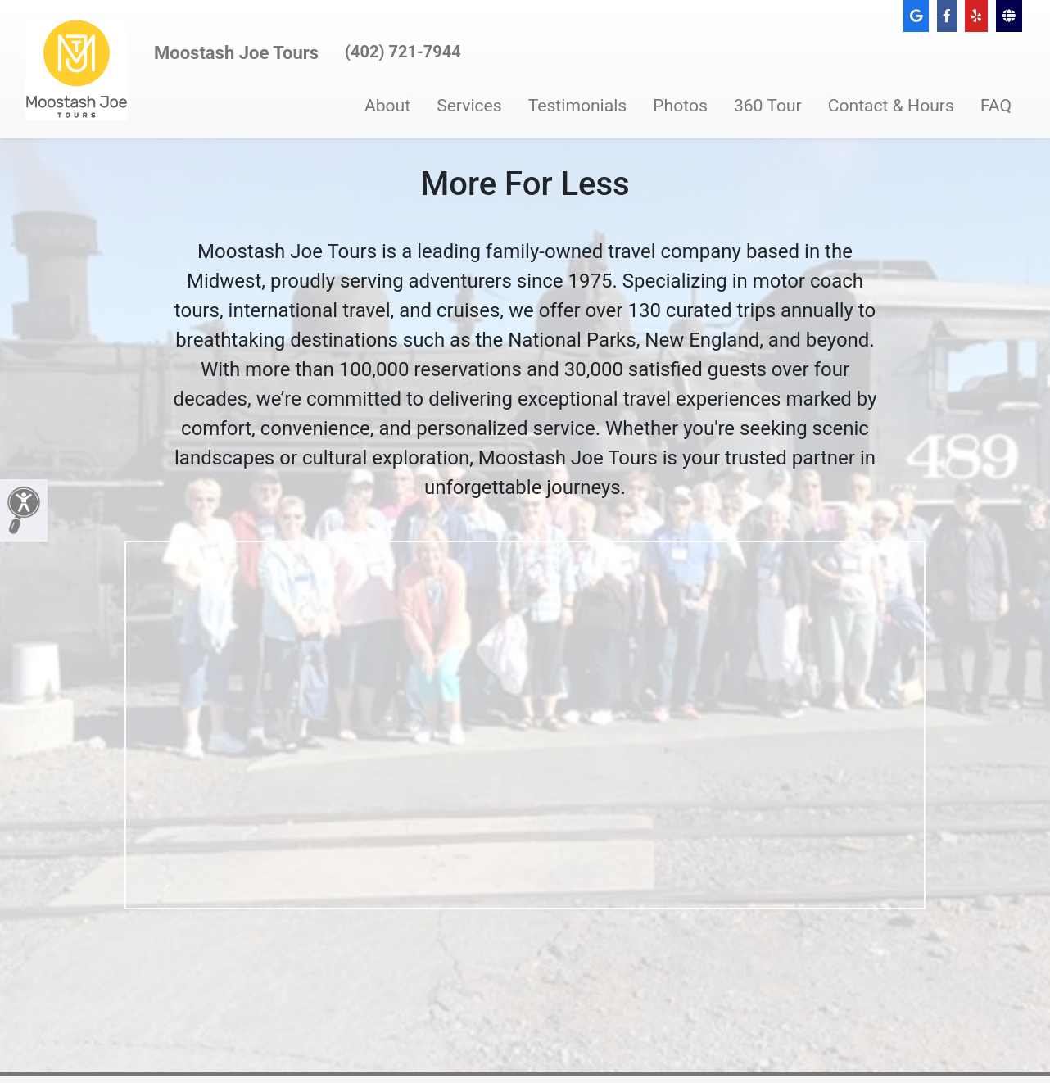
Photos (680, 105)
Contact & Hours (891, 105)
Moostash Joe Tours (236, 53)
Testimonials (577, 105)
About (387, 105)
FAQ (996, 105)
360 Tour (768, 105)
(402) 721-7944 (403, 51)
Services (469, 105)
